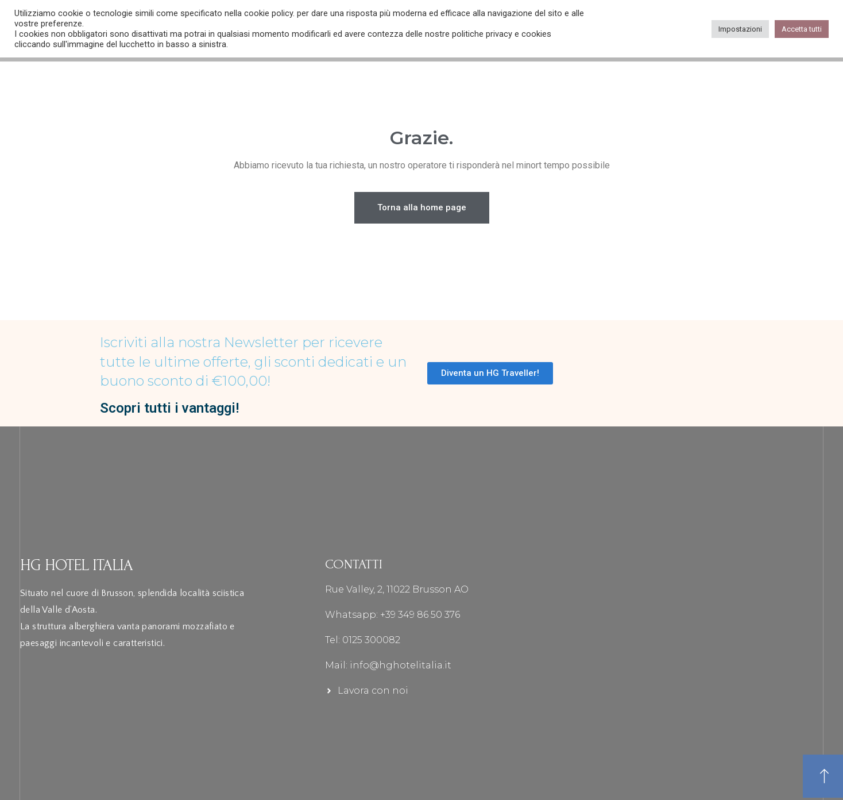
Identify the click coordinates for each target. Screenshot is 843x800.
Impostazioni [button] (740, 29)
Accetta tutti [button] (802, 29)
